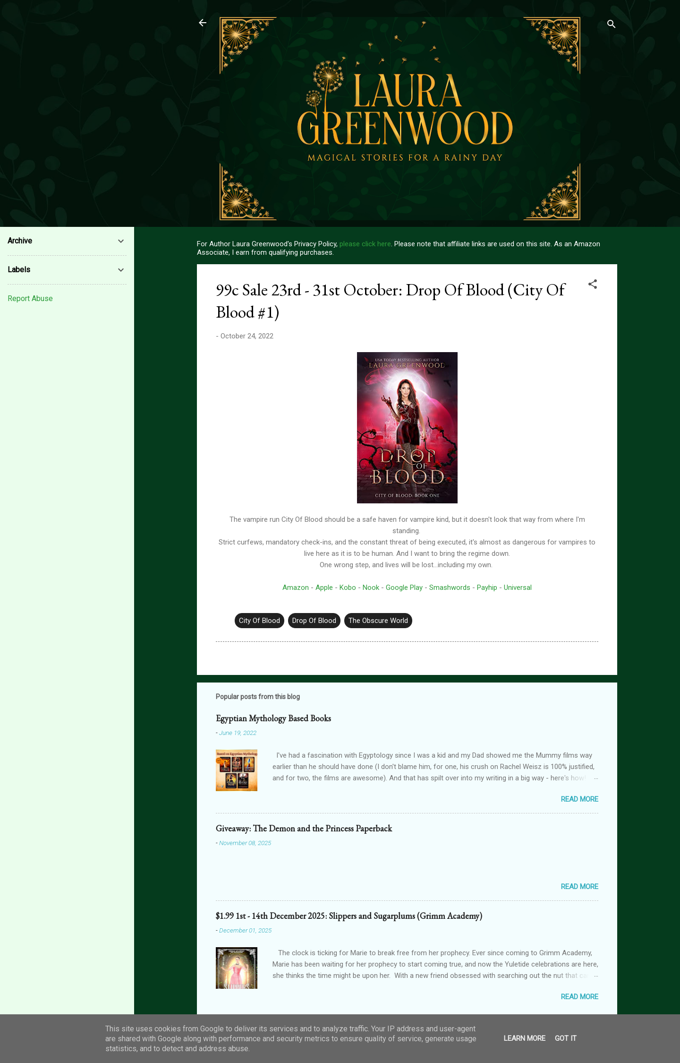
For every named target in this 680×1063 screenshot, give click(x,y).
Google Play (404, 587)
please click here (365, 244)
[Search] (611, 25)
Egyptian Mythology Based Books (273, 718)
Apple (324, 587)
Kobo (348, 587)
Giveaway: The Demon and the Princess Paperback (304, 828)
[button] (592, 285)
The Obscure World (378, 620)
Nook (371, 587)
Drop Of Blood (314, 620)
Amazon (295, 587)
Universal (518, 587)
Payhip (487, 587)
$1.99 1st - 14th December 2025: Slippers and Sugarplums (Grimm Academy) (349, 915)
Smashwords (449, 587)
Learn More (524, 1038)
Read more (579, 799)
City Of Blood (259, 620)
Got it (566, 1038)
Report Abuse (30, 298)
